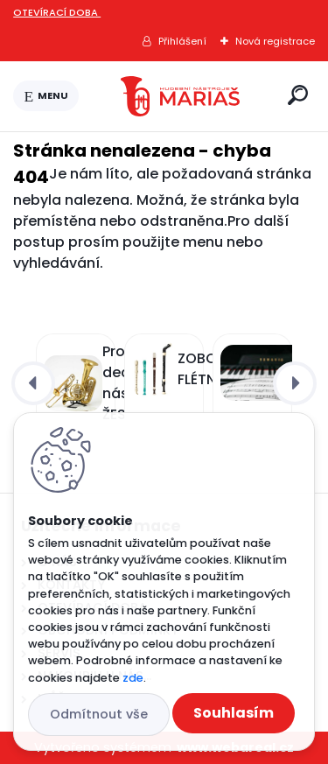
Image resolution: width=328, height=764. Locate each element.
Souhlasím (233, 713)
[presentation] (33, 383)
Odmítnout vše (99, 714)
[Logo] (180, 96)
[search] (298, 95)
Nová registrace (275, 41)
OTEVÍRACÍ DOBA (57, 12)
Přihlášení (182, 41)
